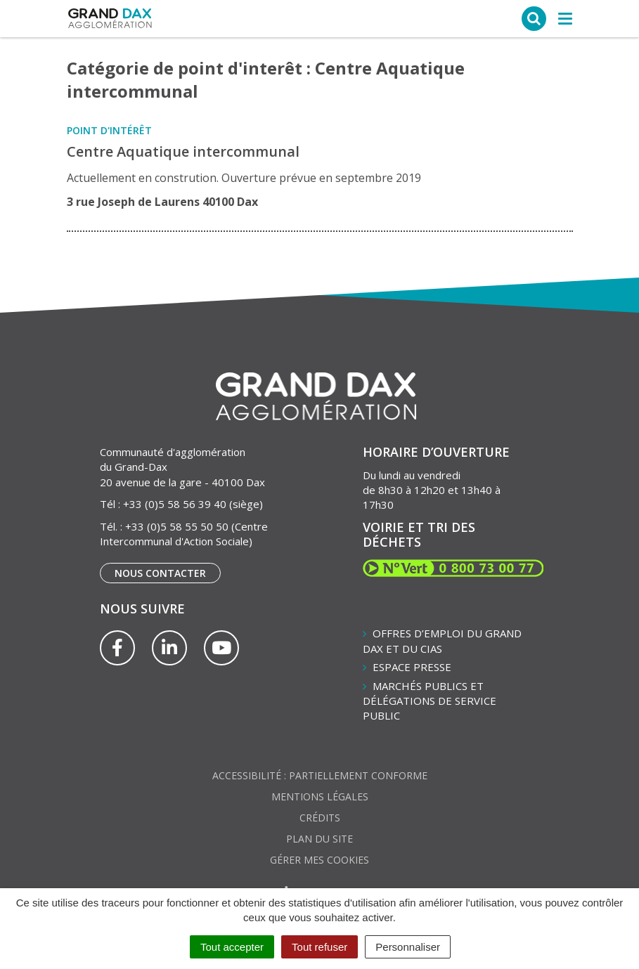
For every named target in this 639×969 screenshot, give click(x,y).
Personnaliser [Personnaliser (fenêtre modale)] (407, 947)
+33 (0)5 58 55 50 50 (176, 526)
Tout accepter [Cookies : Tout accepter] (232, 947)
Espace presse (412, 667)
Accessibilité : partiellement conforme (319, 775)
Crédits (319, 817)
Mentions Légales (319, 796)
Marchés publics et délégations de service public (429, 701)
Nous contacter (160, 573)
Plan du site (319, 838)
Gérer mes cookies (319, 859)
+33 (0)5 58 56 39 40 (174, 504)
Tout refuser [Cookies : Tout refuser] (319, 947)
